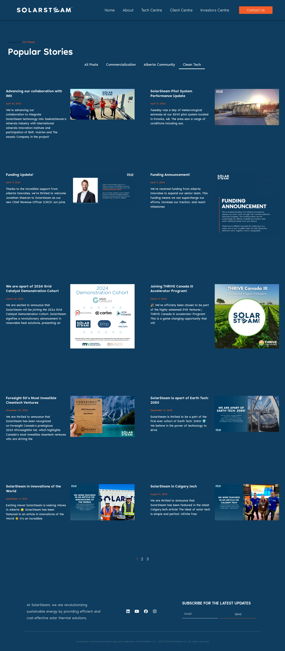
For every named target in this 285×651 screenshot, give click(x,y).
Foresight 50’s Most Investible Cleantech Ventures (31, 400)
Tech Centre (151, 10)
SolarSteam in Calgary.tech (173, 486)
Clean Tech (192, 64)
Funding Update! (19, 174)
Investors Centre (214, 10)
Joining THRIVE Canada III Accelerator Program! (171, 288)
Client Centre (181, 10)
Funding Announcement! (170, 174)
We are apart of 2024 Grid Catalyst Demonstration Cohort (32, 288)
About (128, 10)
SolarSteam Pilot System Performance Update (171, 93)
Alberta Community (159, 64)
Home (110, 10)
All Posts (91, 64)
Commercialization (121, 64)
